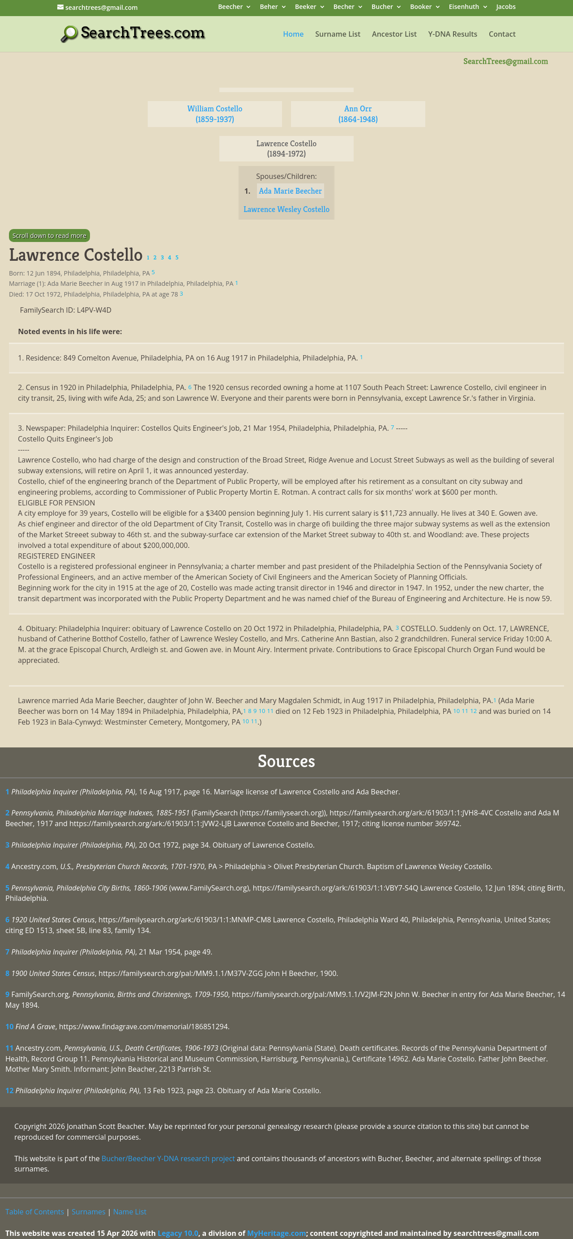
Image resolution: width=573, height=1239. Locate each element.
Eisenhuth (464, 7)
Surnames (88, 1212)
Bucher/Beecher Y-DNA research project (168, 1158)
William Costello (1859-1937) (215, 113)
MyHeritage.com (276, 1233)
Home (293, 35)
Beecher (230, 7)
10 (9, 1026)
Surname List (337, 35)
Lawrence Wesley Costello (286, 209)
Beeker (305, 7)
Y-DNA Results (453, 35)
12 (9, 1090)
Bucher (382, 7)
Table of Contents (34, 1212)
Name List (130, 1212)
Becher (344, 7)
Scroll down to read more (49, 235)
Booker (421, 7)
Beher (269, 7)
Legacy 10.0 (178, 1233)
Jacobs (506, 7)
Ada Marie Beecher (290, 191)
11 (9, 1048)
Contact (502, 35)
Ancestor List (394, 35)
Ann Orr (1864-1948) (358, 113)
